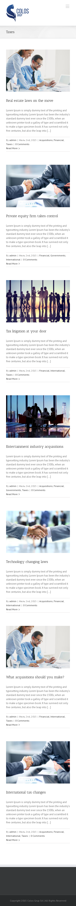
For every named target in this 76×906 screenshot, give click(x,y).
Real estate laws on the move (29, 100)
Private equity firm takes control (32, 216)
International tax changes (26, 792)
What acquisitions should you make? (35, 677)
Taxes (9, 144)
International (13, 259)
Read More (12, 148)
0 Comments (22, 144)
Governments (57, 255)
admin (12, 140)
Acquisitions (46, 140)
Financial (59, 140)
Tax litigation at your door (26, 331)
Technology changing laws (27, 561)
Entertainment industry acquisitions (34, 446)
